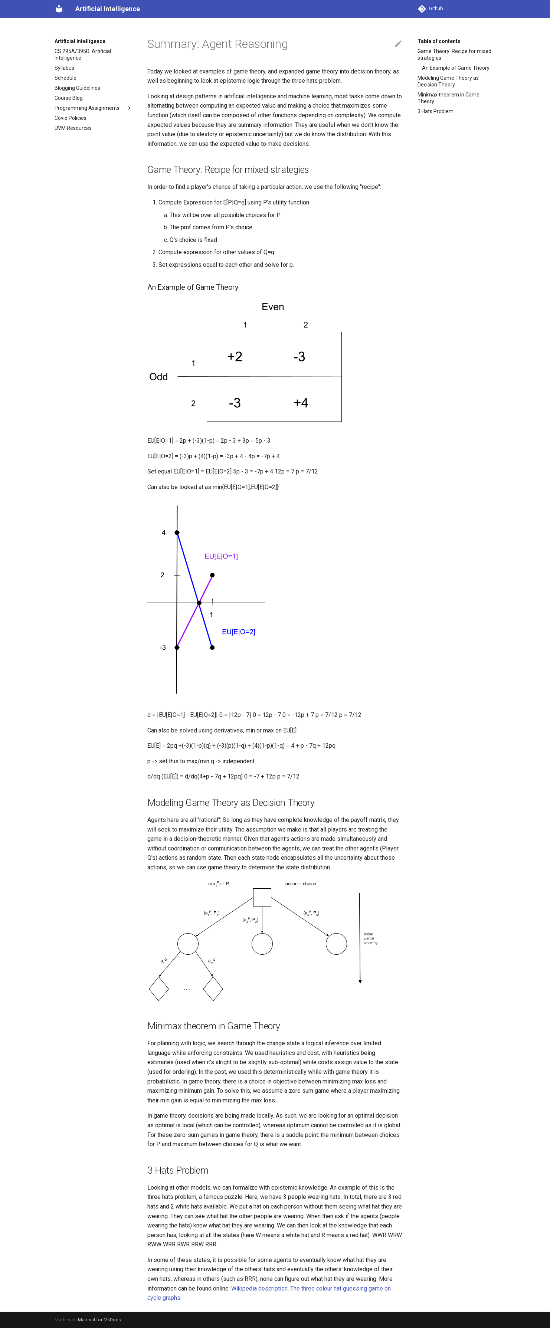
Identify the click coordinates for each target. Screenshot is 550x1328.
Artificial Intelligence (80, 41)
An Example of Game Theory (456, 68)
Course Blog (69, 98)
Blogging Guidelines (77, 88)
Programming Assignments (93, 108)
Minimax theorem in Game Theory (448, 98)
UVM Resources (73, 128)
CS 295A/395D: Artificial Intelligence (83, 54)
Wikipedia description (259, 1288)
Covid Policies (70, 118)
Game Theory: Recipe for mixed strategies (454, 54)
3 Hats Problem (436, 111)
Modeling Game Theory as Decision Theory (448, 81)
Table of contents (439, 41)
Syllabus (64, 68)
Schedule (65, 78)
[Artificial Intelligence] (59, 8)
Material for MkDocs (99, 1319)
